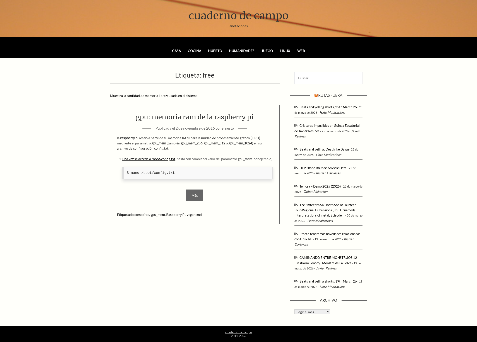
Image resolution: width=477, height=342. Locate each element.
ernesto (228, 128)
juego (267, 51)
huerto (215, 51)
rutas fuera (330, 95)
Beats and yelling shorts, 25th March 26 (328, 107)
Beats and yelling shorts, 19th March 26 (328, 281)
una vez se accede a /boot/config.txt (148, 159)
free (146, 214)
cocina (194, 51)
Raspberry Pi (175, 214)
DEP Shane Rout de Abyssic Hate (323, 168)
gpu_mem (157, 214)
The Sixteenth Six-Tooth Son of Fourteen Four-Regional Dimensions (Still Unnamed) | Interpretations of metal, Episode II (325, 210)
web (301, 51)
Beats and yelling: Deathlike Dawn (324, 149)
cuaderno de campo (239, 15)
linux (285, 51)
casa (176, 51)
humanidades (242, 51)
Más (194, 195)
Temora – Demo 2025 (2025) (320, 186)
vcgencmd (194, 214)
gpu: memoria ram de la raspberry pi (194, 117)
